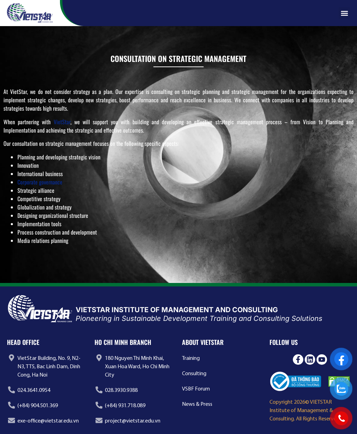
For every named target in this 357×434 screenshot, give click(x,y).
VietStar (62, 122)
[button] (344, 13)
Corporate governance (39, 182)
